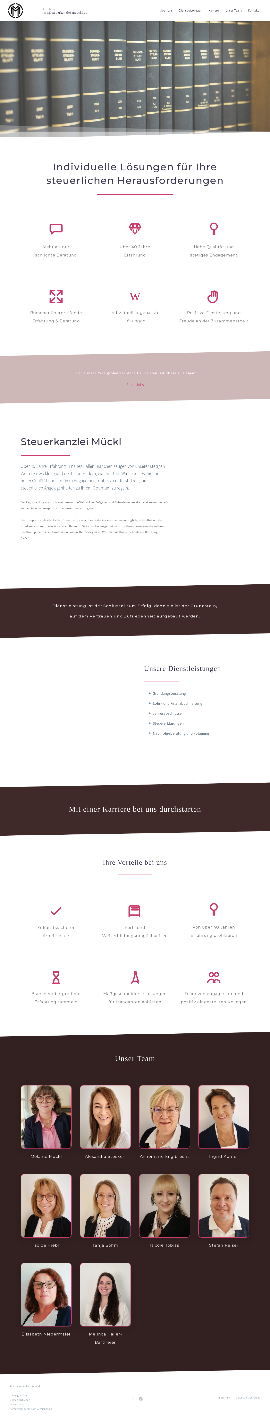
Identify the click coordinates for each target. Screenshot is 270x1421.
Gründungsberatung (169, 693)
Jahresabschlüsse (167, 713)
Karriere (213, 10)
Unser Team (233, 10)
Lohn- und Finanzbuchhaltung (177, 703)
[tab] (196, 693)
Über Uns (166, 10)
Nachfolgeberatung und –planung (181, 733)
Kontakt (253, 10)
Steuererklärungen (168, 723)
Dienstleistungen (190, 10)
